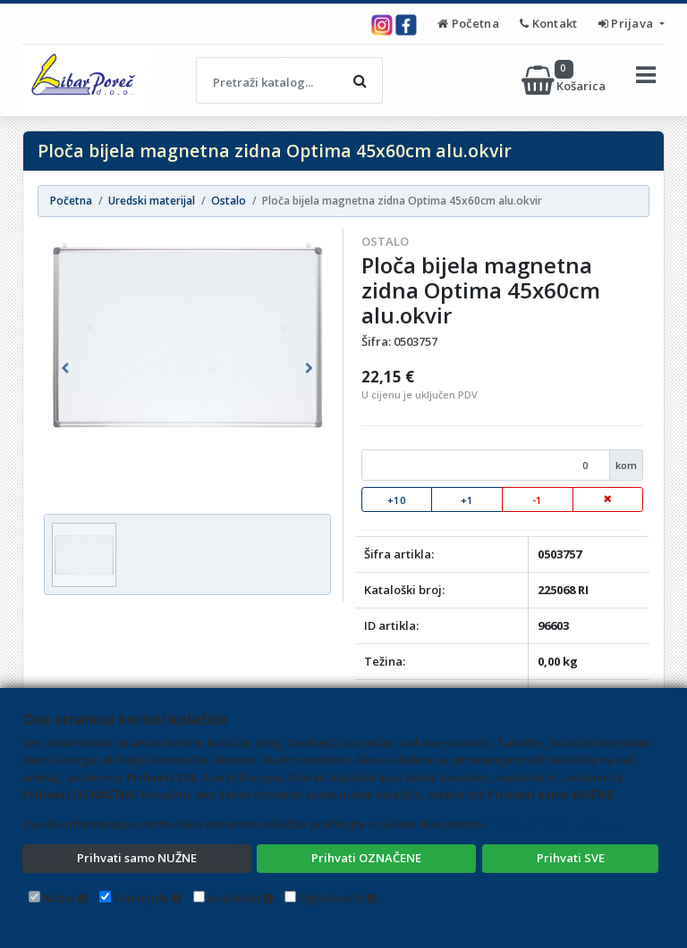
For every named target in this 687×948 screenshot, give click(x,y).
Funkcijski (141, 898)
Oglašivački (331, 898)
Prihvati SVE (571, 858)
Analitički (234, 898)
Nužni (59, 898)
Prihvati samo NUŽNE (137, 858)
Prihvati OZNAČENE (366, 858)
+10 (396, 500)
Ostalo (385, 241)
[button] (65, 368)
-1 (537, 500)
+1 (467, 500)
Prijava (627, 23)
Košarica (565, 80)
